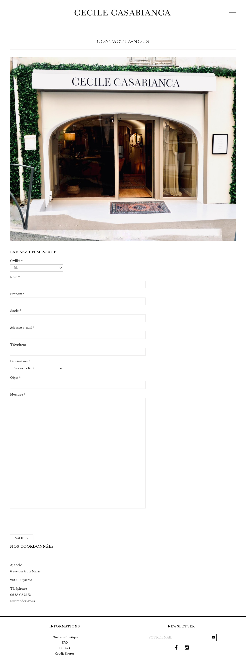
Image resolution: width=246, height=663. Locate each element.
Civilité (16, 261)
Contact (64, 648)
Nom (15, 277)
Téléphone (19, 344)
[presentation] (46, 521)
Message (17, 394)
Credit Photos (64, 653)
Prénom (17, 294)
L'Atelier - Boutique (64, 637)
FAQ (65, 642)
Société (15, 311)
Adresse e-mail (22, 327)
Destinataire (20, 361)
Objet (15, 377)
